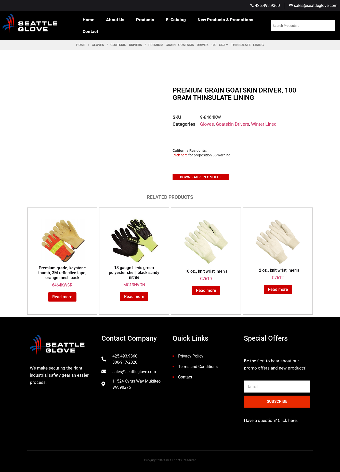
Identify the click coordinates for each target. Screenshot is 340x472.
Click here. (287, 420)
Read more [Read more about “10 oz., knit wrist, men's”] (206, 290)
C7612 (277, 248)
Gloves (98, 45)
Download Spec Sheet (200, 177)
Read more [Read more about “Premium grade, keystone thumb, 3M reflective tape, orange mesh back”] (62, 296)
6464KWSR (62, 252)
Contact (90, 31)
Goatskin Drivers (126, 45)
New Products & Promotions (225, 19)
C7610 (205, 249)
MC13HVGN (134, 252)
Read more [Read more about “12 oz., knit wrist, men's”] (278, 289)
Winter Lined (264, 124)
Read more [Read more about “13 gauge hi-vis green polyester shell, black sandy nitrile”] (134, 296)
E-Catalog (176, 19)
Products (145, 19)
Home (88, 19)
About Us (115, 19)
